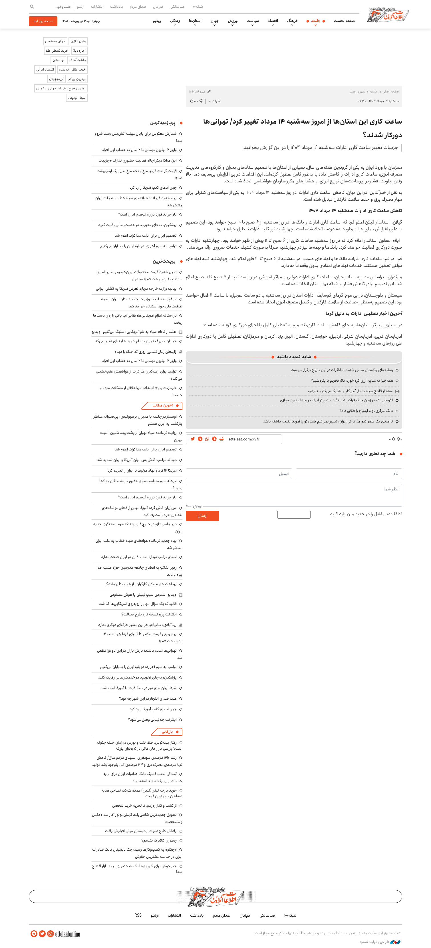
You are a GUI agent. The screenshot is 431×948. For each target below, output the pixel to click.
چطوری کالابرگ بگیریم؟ (159, 840)
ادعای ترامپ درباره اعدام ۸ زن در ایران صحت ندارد (139, 557)
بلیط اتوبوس (77, 97)
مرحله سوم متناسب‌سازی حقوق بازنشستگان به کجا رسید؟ (140, 484)
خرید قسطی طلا (57, 50)
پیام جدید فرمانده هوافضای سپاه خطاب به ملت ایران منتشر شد (138, 201)
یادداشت (116, 6)
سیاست (253, 21)
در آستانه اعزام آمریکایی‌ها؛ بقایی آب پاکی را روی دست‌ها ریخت (137, 319)
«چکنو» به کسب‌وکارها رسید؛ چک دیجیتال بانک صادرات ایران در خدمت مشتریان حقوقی (137, 853)
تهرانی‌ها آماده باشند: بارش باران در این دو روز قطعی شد (139, 654)
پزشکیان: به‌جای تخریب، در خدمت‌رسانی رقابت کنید (137, 225)
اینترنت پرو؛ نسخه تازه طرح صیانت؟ (149, 614)
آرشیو (80, 6)
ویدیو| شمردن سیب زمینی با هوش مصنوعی (143, 594)
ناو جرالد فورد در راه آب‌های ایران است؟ (147, 214)
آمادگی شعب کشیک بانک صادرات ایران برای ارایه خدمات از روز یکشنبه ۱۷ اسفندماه (142, 777)
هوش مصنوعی (55, 41)
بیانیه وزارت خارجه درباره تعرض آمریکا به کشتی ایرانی (136, 288)
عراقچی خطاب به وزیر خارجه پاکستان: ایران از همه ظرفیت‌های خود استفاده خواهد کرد (141, 302)
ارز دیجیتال (56, 79)
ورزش (232, 21)
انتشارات (97, 6)
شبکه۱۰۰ (197, 6)
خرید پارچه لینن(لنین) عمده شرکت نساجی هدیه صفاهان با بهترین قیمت (141, 793)
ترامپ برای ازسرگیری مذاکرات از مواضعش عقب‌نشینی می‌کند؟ (139, 375)
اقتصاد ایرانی (45, 69)
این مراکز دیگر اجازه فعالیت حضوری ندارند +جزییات (137, 160)
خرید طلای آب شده (72, 69)
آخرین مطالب (162, 405)
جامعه (315, 21)
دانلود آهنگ (77, 60)
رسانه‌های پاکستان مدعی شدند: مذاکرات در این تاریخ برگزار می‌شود (342, 370)
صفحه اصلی (390, 91)
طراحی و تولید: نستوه (380, 942)
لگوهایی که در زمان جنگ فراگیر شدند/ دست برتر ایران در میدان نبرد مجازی (336, 400)
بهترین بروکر (77, 79)
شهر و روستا (357, 91)
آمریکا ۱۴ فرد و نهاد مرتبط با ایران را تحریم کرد (142, 470)
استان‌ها (195, 21)
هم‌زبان (158, 6)
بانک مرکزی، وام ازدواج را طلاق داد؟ (366, 411)
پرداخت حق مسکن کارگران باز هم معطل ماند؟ (141, 584)
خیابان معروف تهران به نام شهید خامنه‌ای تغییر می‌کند (135, 341)
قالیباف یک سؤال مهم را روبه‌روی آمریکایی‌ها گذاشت (137, 604)
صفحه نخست (344, 21)
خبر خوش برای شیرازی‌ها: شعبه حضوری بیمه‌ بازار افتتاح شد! (137, 869)
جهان (215, 21)
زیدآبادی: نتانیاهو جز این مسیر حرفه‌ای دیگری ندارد (137, 625)
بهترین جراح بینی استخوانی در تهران (61, 88)
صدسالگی (177, 6)
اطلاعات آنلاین (387, 14)
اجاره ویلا (79, 50)
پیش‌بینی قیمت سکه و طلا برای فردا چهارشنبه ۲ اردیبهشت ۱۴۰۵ (143, 637)
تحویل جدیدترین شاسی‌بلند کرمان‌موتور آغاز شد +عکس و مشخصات (137, 818)
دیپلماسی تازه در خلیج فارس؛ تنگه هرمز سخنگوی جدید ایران (137, 527)
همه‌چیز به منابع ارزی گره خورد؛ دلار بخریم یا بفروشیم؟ (352, 380)
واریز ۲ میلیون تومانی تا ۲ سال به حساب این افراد (139, 150)
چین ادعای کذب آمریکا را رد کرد (153, 187)
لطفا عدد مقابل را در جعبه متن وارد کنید (366, 514)
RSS (138, 915)
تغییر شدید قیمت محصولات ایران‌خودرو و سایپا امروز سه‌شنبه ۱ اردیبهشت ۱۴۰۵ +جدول (140, 275)
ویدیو (157, 21)
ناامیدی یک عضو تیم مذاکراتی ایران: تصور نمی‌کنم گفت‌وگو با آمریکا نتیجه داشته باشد (328, 421)
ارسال (202, 515)
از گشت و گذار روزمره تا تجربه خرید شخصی (144, 805)
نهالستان (58, 60)
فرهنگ (292, 21)
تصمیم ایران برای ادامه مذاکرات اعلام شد (146, 235)
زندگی (175, 21)
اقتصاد (273, 21)
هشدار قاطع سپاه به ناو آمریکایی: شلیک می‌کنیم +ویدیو (350, 391)
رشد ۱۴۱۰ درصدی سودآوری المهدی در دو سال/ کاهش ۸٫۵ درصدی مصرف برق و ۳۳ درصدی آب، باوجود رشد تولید (137, 761)
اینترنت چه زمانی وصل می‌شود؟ (152, 719)
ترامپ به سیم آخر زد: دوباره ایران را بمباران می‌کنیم (138, 246)
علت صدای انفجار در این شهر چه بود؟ (148, 698)
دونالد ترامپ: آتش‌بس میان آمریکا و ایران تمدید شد (137, 460)
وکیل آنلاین (78, 41)
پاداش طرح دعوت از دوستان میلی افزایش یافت (141, 831)
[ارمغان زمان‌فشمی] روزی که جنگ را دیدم (145, 352)
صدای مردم (138, 6)
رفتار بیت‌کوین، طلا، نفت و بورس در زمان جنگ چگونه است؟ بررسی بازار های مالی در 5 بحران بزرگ (139, 745)
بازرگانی (167, 731)
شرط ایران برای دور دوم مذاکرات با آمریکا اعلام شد (139, 688)
